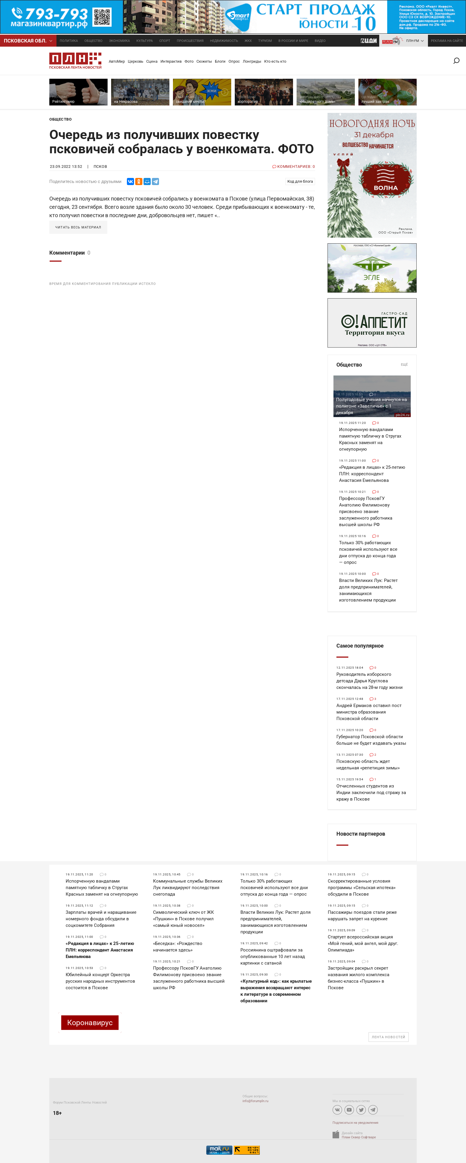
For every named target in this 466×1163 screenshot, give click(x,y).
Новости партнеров (360, 834)
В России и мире (293, 41)
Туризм (265, 41)
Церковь (135, 61)
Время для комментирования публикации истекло (102, 284)
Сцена (152, 61)
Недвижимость (224, 41)
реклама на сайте (447, 41)
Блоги (220, 61)
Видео (320, 41)
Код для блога (300, 181)
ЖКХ (248, 41)
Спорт (164, 41)
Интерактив (171, 61)
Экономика (119, 41)
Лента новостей (388, 1037)
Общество (93, 41)
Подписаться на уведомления (355, 1123)
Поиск (459, 61)
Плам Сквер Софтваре (359, 1137)
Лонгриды (252, 61)
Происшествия (190, 41)
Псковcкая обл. (25, 41)
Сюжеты (204, 61)
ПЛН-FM (412, 41)
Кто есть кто (275, 61)
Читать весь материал (78, 227)
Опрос (234, 61)
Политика (69, 41)
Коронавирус (90, 1022)
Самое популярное (360, 646)
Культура (144, 41)
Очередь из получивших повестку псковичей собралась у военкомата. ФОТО (181, 142)
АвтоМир (117, 61)
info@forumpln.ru (255, 1101)
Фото (189, 61)
